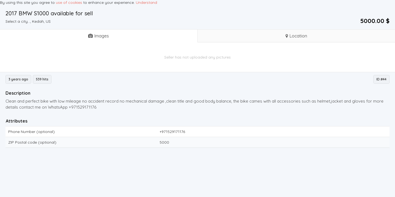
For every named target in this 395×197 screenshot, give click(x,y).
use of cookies (69, 2)
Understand (146, 2)
